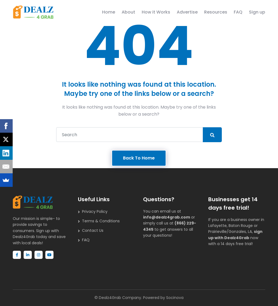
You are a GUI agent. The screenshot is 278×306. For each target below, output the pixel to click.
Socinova (175, 297)
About (128, 12)
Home (108, 12)
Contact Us (92, 230)
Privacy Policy (95, 211)
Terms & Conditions (101, 221)
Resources (215, 12)
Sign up (257, 12)
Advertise (187, 12)
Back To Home (139, 158)
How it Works (156, 12)
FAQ (238, 12)
